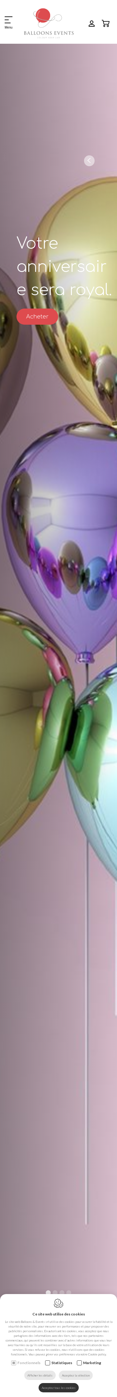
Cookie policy (97, 1354)
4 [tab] (68, 1292)
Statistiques (61, 1362)
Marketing (92, 1362)
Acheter (37, 317)
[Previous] (89, 160)
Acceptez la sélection (76, 1375)
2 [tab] (55, 1292)
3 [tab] (61, 1292)
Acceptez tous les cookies (59, 1388)
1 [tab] (48, 1292)
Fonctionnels (28, 1362)
